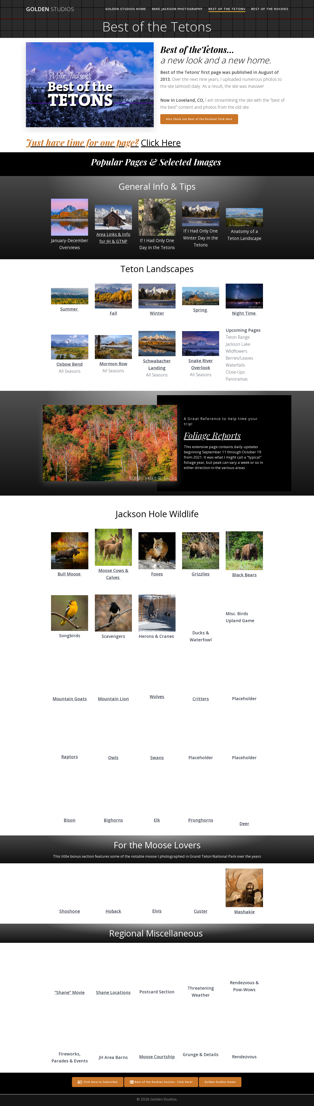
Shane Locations (113, 992)
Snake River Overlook (200, 364)
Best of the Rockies (269, 9)
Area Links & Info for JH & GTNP (113, 237)
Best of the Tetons (226, 9)
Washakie (244, 912)
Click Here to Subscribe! (98, 1082)
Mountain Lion (113, 699)
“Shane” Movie (70, 992)
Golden (50, 9)
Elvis (157, 911)
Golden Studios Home (125, 9)
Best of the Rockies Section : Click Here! (161, 1082)
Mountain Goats (70, 699)
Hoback (113, 911)
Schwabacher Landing (157, 364)
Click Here (161, 142)
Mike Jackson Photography (177, 9)
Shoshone (69, 911)
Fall (113, 313)
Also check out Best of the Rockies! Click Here (199, 119)
